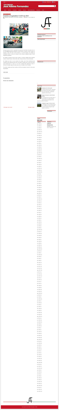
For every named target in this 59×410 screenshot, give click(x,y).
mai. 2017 (38, 275)
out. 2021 (38, 202)
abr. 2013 (38, 370)
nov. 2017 (38, 264)
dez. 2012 (38, 377)
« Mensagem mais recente (7, 107)
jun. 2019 (38, 233)
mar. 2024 (38, 160)
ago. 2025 (38, 131)
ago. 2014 (38, 339)
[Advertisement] (41, 114)
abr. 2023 (38, 179)
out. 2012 (38, 381)
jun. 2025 (38, 135)
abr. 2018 (38, 256)
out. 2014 (38, 335)
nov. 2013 (38, 356)
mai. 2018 (38, 254)
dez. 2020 (38, 214)
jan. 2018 (38, 260)
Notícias (24, 10)
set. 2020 (38, 220)
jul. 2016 (38, 295)
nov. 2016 (38, 287)
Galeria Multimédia (31, 10)
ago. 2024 (38, 152)
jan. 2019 (38, 239)
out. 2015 (38, 312)
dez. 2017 (38, 262)
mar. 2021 (38, 210)
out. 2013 (38, 358)
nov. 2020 (38, 216)
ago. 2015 (38, 316)
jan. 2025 (38, 143)
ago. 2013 (38, 362)
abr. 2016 (38, 300)
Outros (48, 127)
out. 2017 (38, 266)
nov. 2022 (38, 187)
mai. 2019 (38, 235)
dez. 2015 (38, 308)
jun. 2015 (38, 320)
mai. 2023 (38, 177)
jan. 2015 (38, 329)
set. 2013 (38, 360)
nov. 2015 (38, 310)
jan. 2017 (38, 283)
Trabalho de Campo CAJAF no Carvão (48, 103)
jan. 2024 (38, 162)
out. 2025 (38, 127)
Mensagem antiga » (31, 107)
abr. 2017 (38, 277)
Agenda (19, 10)
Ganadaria (15, 10)
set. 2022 (38, 191)
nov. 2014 (38, 333)
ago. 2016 (38, 293)
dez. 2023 (38, 164)
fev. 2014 (38, 350)
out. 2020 (38, 218)
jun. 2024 (38, 156)
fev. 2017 (38, 281)
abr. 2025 (38, 139)
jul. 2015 (38, 318)
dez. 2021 (38, 200)
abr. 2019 (38, 237)
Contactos (38, 10)
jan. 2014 (38, 352)
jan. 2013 (38, 375)
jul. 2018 (38, 250)
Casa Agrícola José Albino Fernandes (28, 406)
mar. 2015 (38, 325)
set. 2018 (38, 247)
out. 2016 (38, 289)
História (9, 10)
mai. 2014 (38, 345)
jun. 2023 (38, 175)
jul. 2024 (38, 154)
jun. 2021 (38, 206)
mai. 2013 (38, 368)
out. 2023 (38, 168)
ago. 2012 (38, 385)
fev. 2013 (38, 373)
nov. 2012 (38, 379)
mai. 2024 (38, 158)
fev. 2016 (38, 304)
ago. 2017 (38, 270)
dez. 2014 (38, 331)
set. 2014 (38, 337)
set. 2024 (38, 150)
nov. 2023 (38, 166)
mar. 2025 (38, 141)
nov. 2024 (38, 147)
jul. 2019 (38, 231)
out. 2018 (38, 245)
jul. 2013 (38, 364)
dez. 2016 (38, 285)
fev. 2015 (38, 327)
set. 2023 (38, 170)
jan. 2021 (38, 212)
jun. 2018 (38, 252)
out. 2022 (38, 189)
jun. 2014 (38, 343)
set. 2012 (38, 383)
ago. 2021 (38, 204)
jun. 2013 (38, 366)
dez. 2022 (38, 185)
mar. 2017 (38, 279)
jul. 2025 (38, 133)
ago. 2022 (38, 193)
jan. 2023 (38, 183)
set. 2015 (38, 314)
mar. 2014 (38, 348)
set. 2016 (38, 291)
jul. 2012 (38, 387)
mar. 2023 (38, 181)
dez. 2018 (38, 241)
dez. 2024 (38, 145)
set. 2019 (38, 227)
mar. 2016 (38, 302)
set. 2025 (38, 129)
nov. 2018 (38, 243)
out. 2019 (38, 225)
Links (43, 10)
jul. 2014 (38, 341)
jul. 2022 (38, 195)
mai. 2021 (38, 208)
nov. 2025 (38, 125)
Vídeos (51, 127)
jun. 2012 (38, 389)
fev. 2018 (38, 258)
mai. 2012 (38, 391)
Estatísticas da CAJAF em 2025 (47, 88)
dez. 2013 (38, 354)
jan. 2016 (38, 306)
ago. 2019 (38, 229)
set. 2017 (38, 268)
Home (5, 10)
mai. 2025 (38, 137)
